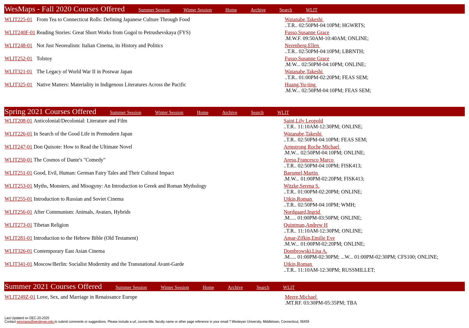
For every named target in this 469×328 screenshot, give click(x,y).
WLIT (312, 9)
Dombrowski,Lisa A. (305, 251)
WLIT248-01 (18, 45)
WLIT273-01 (18, 225)
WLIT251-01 (18, 173)
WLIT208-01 (18, 120)
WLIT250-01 (18, 160)
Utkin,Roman (298, 199)
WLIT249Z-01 (20, 297)
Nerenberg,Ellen (302, 45)
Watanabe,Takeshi (304, 19)
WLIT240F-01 (20, 32)
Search (285, 9)
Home (231, 9)
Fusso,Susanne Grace (307, 32)
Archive (257, 9)
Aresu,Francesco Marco (309, 160)
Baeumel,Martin (301, 173)
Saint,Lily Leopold (303, 120)
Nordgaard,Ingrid (302, 212)
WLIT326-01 (18, 251)
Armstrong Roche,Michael (312, 147)
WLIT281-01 (18, 238)
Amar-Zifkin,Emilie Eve (309, 238)
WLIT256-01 (18, 212)
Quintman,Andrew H (306, 225)
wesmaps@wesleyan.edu (35, 321)
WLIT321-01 (18, 71)
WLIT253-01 (18, 186)
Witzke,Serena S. (302, 186)
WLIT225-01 (18, 19)
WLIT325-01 (18, 84)
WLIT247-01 (18, 147)
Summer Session (154, 9)
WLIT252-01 (18, 58)
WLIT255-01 (18, 199)
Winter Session (197, 9)
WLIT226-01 (18, 133)
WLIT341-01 (18, 264)
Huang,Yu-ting (301, 84)
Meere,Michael (301, 297)
